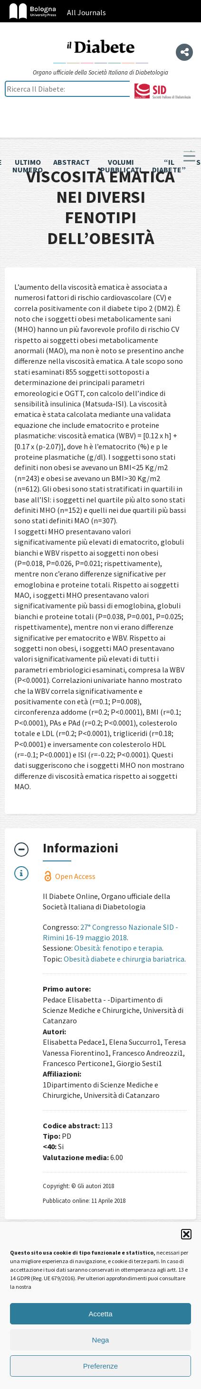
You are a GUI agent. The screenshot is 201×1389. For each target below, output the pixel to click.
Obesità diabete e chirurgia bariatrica (124, 959)
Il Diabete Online (100, 51)
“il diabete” (169, 165)
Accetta (100, 1314)
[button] (186, 1234)
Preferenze (100, 1366)
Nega (100, 1340)
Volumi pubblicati (121, 165)
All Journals (86, 12)
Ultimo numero (27, 165)
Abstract (71, 162)
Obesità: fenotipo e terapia (118, 948)
